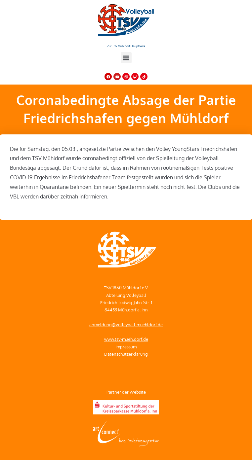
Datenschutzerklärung (126, 354)
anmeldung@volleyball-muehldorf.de (126, 324)
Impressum (126, 346)
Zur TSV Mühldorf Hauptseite (126, 46)
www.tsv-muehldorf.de (126, 339)
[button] (126, 57)
